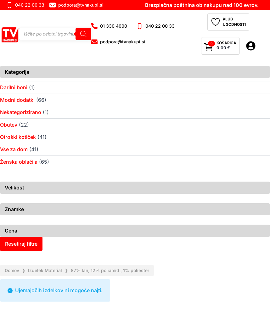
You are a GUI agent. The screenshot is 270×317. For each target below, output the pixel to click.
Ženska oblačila (18, 162)
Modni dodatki (17, 100)
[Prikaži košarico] (220, 45)
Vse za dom (14, 149)
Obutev (8, 125)
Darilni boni (13, 87)
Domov (12, 270)
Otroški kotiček (18, 137)
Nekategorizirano (20, 112)
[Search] (83, 34)
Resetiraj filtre (21, 244)
